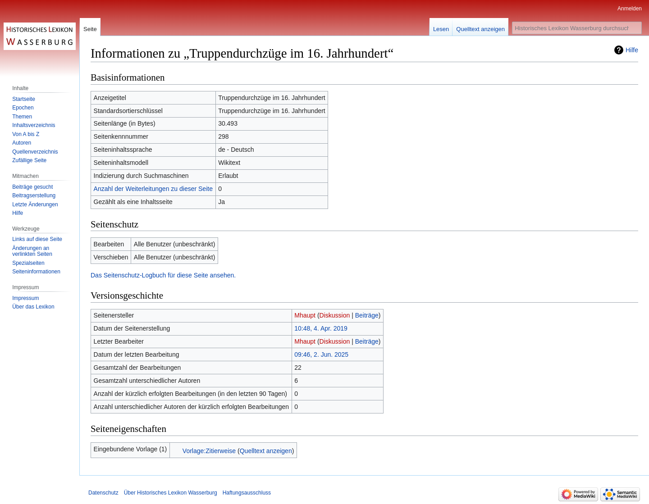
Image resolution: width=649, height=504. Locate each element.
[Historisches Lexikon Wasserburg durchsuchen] (577, 28)
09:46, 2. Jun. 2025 (321, 354)
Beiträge (367, 315)
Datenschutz (103, 493)
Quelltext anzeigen (266, 450)
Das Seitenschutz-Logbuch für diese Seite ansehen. (163, 275)
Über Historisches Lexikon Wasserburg (170, 493)
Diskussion (335, 315)
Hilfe (632, 50)
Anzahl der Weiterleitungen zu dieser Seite (153, 188)
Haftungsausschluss (247, 493)
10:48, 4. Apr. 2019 (320, 328)
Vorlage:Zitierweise (209, 450)
